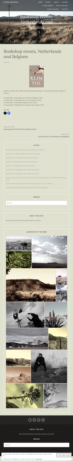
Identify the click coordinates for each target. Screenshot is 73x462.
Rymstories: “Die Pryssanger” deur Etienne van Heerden (22, 158)
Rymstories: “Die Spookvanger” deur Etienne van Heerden (22, 173)
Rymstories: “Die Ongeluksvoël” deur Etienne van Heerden (22, 170)
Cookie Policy (38, 459)
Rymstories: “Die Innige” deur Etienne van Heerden (20, 166)
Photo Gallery (63, 5)
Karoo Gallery (54, 9)
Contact (57, 26)
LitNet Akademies (47, 23)
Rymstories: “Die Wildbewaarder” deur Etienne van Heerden (23, 154)
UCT (67, 23)
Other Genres (48, 5)
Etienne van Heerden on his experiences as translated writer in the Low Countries (29, 183)
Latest (49, 2)
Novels (66, 2)
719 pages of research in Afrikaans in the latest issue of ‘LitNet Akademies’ (27, 187)
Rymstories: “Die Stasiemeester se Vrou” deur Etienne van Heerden (25, 150)
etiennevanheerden (9, 2)
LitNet (59, 23)
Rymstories (64, 12)
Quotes (66, 9)
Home (41, 2)
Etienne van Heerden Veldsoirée (56, 19)
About (57, 2)
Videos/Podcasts (49, 12)
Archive (68, 26)
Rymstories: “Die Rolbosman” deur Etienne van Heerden (22, 162)
